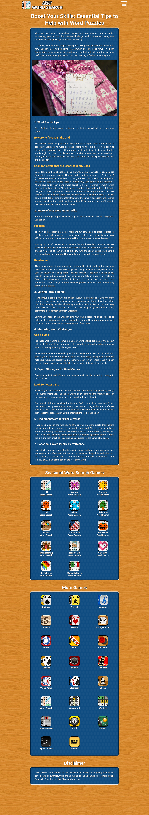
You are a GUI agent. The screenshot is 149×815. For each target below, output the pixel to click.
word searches (88, 244)
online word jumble (104, 251)
